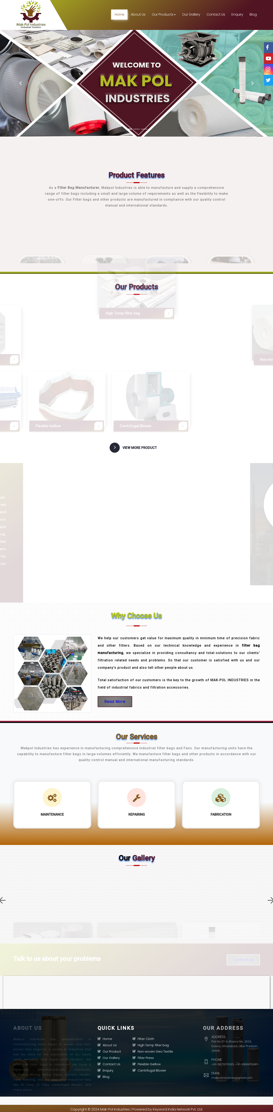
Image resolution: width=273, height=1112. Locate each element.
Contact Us (216, 14)
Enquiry (237, 14)
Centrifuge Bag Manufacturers (30, 1100)
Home (119, 14)
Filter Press (146, 1057)
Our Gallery (191, 14)
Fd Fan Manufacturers (128, 1100)
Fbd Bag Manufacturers (214, 1100)
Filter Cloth (146, 1038)
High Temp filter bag (153, 1044)
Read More (114, 701)
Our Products (164, 14)
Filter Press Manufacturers (170, 1100)
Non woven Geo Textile (155, 1051)
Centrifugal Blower (152, 1070)
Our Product (112, 1051)
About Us (138, 14)
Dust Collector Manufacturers (82, 1100)
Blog (253, 14)
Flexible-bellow (149, 1063)
